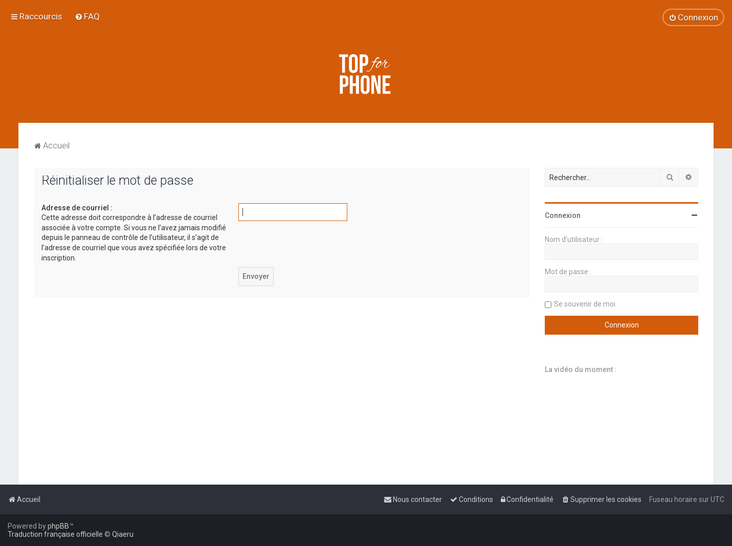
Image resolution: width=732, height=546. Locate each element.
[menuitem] (87, 16)
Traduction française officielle (55, 534)
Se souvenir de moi (584, 304)
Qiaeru (123, 534)
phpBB (58, 526)
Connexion (563, 215)
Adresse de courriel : (77, 208)
